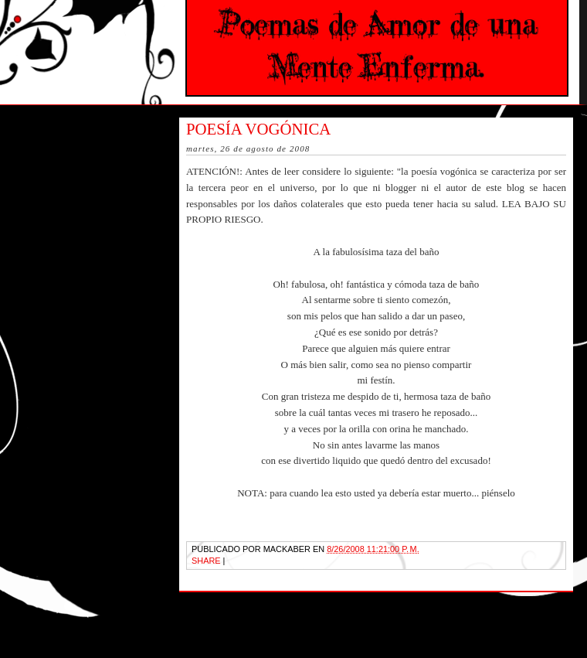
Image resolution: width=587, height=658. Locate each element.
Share (206, 560)
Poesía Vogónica (258, 129)
